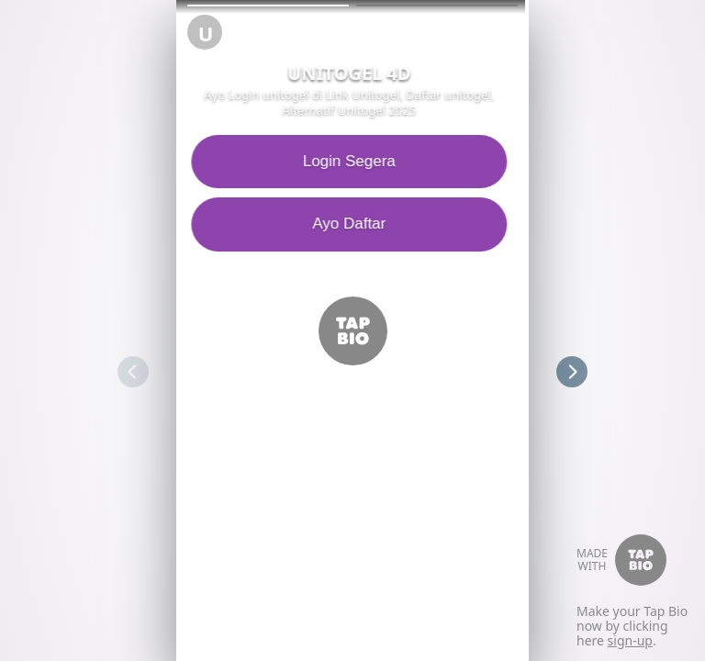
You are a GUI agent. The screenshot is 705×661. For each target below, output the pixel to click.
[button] (268, 5)
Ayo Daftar (352, 223)
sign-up (630, 640)
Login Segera (352, 161)
